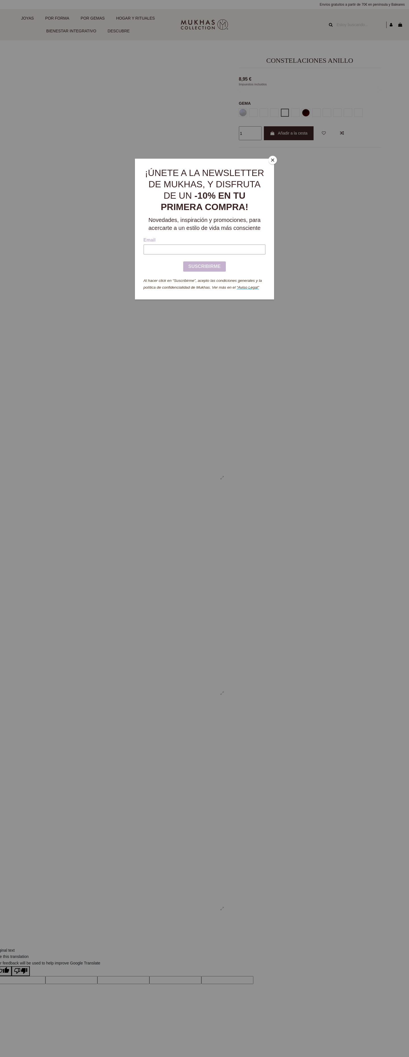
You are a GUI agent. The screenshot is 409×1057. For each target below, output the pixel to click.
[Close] (272, 160)
